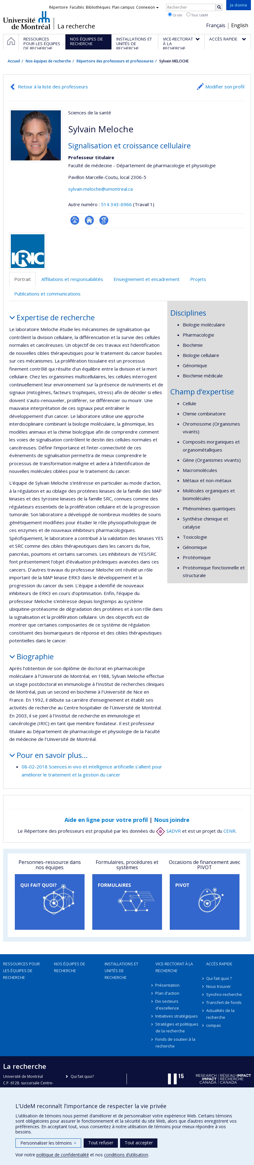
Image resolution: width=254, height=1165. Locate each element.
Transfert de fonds (224, 1002)
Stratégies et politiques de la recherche (177, 1027)
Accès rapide (219, 964)
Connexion (147, 7)
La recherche (76, 26)
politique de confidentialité (62, 1155)
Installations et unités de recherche (121, 970)
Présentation (168, 985)
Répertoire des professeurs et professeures (115, 61)
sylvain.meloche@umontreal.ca (100, 189)
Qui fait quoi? (82, 1076)
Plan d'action (168, 993)
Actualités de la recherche (220, 1014)
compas (213, 1025)
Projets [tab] (198, 279)
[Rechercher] (219, 7)
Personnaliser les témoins (48, 1143)
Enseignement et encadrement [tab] (147, 279)
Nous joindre (171, 819)
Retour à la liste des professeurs (53, 86)
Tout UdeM (197, 14)
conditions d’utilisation (126, 1155)
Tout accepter (139, 1143)
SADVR (168, 831)
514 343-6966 (117, 204)
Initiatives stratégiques (177, 1016)
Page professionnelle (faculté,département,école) (75, 220)
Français (215, 25)
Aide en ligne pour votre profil (106, 819)
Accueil (14, 61)
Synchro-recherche (224, 994)
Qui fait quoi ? (219, 978)
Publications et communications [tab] (47, 294)
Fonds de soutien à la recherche (176, 1042)
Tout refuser (100, 1143)
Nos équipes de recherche (48, 61)
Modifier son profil (224, 86)
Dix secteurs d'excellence (167, 1004)
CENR (229, 831)
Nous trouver (218, 986)
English (239, 25)
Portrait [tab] (22, 279)
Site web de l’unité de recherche (89, 220)
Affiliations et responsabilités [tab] (72, 279)
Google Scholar (104, 220)
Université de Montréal (26, 20)
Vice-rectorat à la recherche (174, 967)
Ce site (175, 14)
